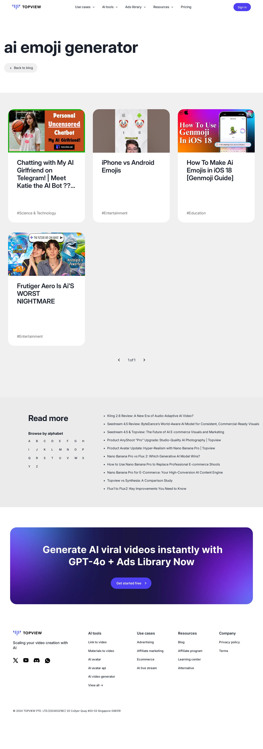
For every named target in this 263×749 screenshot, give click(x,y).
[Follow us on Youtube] (26, 660)
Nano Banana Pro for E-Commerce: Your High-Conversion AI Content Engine (165, 472)
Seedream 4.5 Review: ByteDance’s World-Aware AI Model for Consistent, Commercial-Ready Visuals (183, 424)
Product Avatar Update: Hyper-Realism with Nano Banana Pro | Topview (161, 448)
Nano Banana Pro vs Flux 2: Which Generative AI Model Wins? (153, 456)
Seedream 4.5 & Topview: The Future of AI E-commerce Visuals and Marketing (165, 432)
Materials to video (101, 651)
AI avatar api (97, 668)
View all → (95, 685)
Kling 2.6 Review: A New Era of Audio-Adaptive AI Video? (150, 416)
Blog (181, 642)
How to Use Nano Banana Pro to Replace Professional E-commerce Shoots (163, 464)
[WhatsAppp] (48, 660)
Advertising (145, 642)
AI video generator (101, 676)
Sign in (242, 7)
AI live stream (147, 668)
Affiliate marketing (150, 651)
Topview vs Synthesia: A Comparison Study (140, 480)
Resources (163, 7)
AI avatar (94, 659)
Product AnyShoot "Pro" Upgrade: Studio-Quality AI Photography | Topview (164, 440)
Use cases (85, 7)
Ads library (135, 7)
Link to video (97, 642)
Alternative (186, 668)
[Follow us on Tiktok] (37, 660)
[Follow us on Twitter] (15, 660)
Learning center (189, 659)
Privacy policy (229, 642)
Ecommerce (145, 659)
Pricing (186, 7)
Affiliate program (190, 651)
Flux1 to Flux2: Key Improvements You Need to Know (146, 489)
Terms (223, 651)
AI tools (110, 7)
